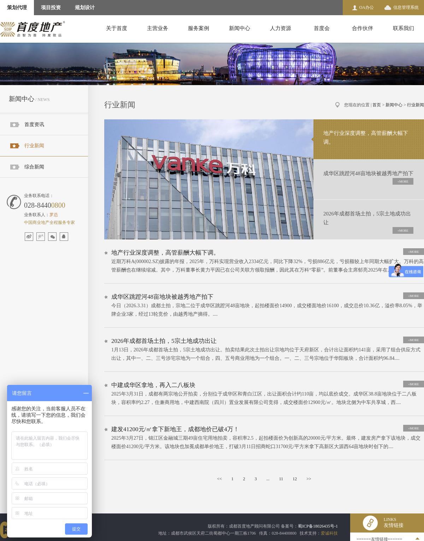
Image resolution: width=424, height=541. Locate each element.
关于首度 (116, 28)
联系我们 (403, 28)
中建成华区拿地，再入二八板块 (153, 385)
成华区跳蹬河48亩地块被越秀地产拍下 (162, 296)
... (268, 478)
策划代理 (17, 7)
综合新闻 (34, 167)
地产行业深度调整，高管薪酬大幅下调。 (165, 252)
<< (219, 478)
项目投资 (51, 7)
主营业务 (157, 28)
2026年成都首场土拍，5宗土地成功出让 (164, 341)
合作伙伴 (362, 28)
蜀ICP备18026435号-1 (318, 526)
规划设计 (85, 7)
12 (295, 478)
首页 (376, 104)
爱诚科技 (329, 533)
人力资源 (280, 28)
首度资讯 (34, 124)
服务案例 (198, 28)
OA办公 (366, 7)
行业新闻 (34, 145)
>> (308, 478)
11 (281, 478)
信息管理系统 (406, 7)
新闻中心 (239, 28)
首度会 (322, 28)
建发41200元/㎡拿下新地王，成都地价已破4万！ (175, 429)
